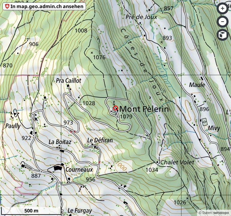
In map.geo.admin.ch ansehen (47, 6)
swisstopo (221, 212)
